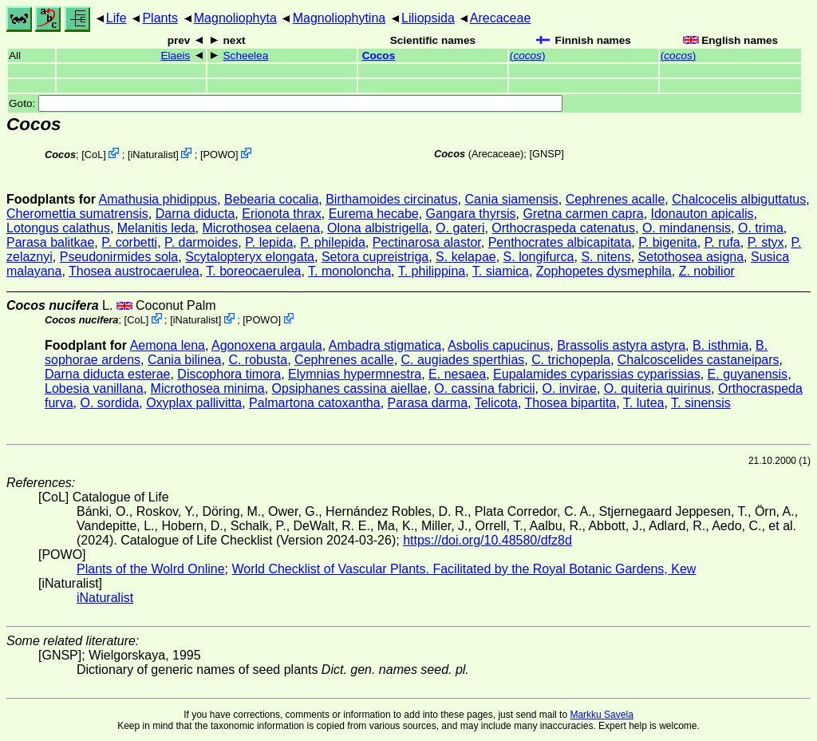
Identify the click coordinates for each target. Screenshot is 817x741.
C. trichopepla (570, 360)
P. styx (766, 242)
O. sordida (109, 403)
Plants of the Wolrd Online (151, 569)
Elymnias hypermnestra (354, 374)
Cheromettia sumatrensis (77, 213)
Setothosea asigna (691, 257)
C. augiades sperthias (463, 360)
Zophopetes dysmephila (604, 271)
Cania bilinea (185, 360)
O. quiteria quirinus (657, 388)
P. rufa (722, 242)
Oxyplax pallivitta (194, 403)
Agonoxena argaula (266, 345)
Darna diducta (195, 213)
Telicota (496, 403)
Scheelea (246, 55)
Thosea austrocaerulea (134, 271)
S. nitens (605, 257)
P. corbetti (129, 242)
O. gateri (460, 228)
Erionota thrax (282, 213)
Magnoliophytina (339, 18)
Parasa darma (428, 403)
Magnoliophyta (235, 18)
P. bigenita (667, 242)
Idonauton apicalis (702, 213)
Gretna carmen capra (583, 213)
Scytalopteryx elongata (249, 257)
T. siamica (500, 271)
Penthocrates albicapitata (560, 242)
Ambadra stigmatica (385, 345)
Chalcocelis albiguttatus (739, 199)
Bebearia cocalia (271, 199)
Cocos (379, 55)
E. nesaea (457, 374)
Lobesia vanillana (94, 388)
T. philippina (432, 271)
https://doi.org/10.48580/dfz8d (487, 540)
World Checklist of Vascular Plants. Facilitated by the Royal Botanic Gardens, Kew (463, 569)
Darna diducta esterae (107, 374)
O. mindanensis (686, 228)
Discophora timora (229, 374)
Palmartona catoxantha (315, 403)
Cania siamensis (511, 199)
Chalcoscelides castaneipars (699, 360)
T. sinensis (701, 403)
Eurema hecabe (374, 213)
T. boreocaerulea (253, 271)
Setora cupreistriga (375, 257)
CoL (94, 154)
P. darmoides (201, 242)
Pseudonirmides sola (119, 257)
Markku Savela (601, 714)
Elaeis (175, 55)
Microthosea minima (208, 388)
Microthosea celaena (261, 228)
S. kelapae (466, 257)
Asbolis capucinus (499, 345)
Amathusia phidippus (158, 199)
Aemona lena (167, 345)
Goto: (285, 103)
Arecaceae (500, 18)
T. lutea (644, 403)
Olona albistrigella (377, 228)
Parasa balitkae (50, 242)
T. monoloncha (349, 271)
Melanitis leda (156, 228)
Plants (159, 18)
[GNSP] (546, 154)
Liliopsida (428, 18)
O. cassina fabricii (484, 388)
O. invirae (569, 388)
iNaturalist (153, 154)
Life (116, 18)
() (528, 55)
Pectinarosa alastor (427, 242)
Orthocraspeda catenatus (563, 228)
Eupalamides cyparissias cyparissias (597, 374)
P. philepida (332, 242)
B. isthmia (720, 345)
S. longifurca (538, 257)
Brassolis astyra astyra (621, 345)
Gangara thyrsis (471, 213)
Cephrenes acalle (615, 199)
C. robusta (257, 360)
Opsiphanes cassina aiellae (350, 388)
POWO (219, 154)
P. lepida (269, 242)
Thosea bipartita (571, 403)
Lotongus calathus (58, 228)
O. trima (760, 228)
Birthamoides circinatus (391, 199)
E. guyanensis (748, 374)
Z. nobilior (707, 271)
